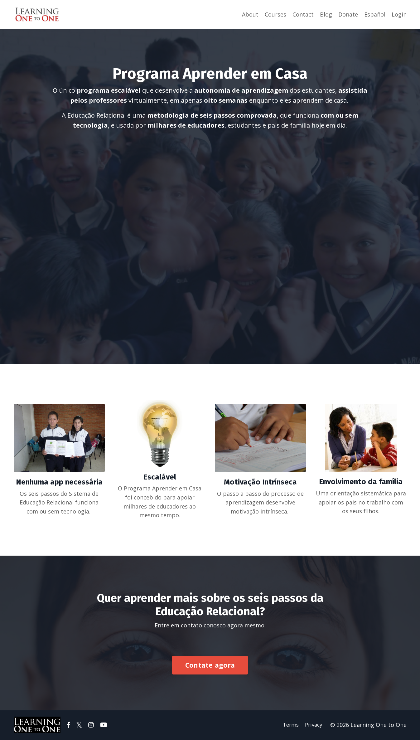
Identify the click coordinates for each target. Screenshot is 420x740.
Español (374, 14)
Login (399, 14)
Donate (348, 14)
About (250, 14)
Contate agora (210, 665)
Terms (290, 725)
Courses (275, 14)
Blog (326, 14)
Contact (303, 14)
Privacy (314, 725)
